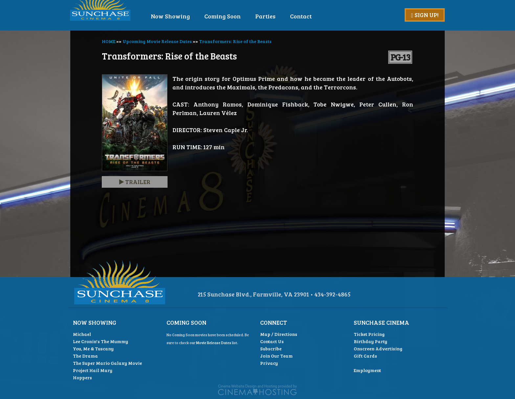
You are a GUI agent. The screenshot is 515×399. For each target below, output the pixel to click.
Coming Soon (241, 16)
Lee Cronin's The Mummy (100, 341)
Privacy (269, 363)
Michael (82, 334)
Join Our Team (276, 356)
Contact (319, 16)
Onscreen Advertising (378, 348)
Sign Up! (424, 15)
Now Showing (188, 16)
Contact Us (272, 341)
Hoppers (82, 377)
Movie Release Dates (213, 342)
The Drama (85, 356)
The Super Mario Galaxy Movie (107, 363)
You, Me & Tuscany (93, 348)
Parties (284, 16)
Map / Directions (278, 334)
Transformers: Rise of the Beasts (235, 41)
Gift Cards (365, 356)
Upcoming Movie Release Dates (157, 41)
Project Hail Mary (92, 370)
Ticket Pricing (369, 334)
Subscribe (270, 348)
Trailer (134, 182)
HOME (108, 41)
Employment (367, 370)
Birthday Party (370, 341)
